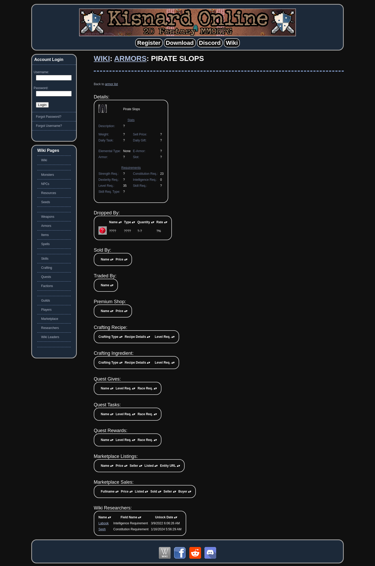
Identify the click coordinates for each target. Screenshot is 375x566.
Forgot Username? (49, 126)
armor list (111, 84)
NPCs (45, 184)
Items (45, 235)
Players (46, 310)
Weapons (47, 217)
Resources (48, 193)
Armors (130, 58)
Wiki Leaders (50, 337)
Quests (46, 277)
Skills (44, 258)
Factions (47, 286)
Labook (103, 523)
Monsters (47, 175)
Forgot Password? (48, 117)
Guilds (45, 300)
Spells (45, 244)
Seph (102, 529)
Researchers (50, 328)
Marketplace (49, 319)
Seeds (45, 202)
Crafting (46, 268)
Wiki (102, 58)
